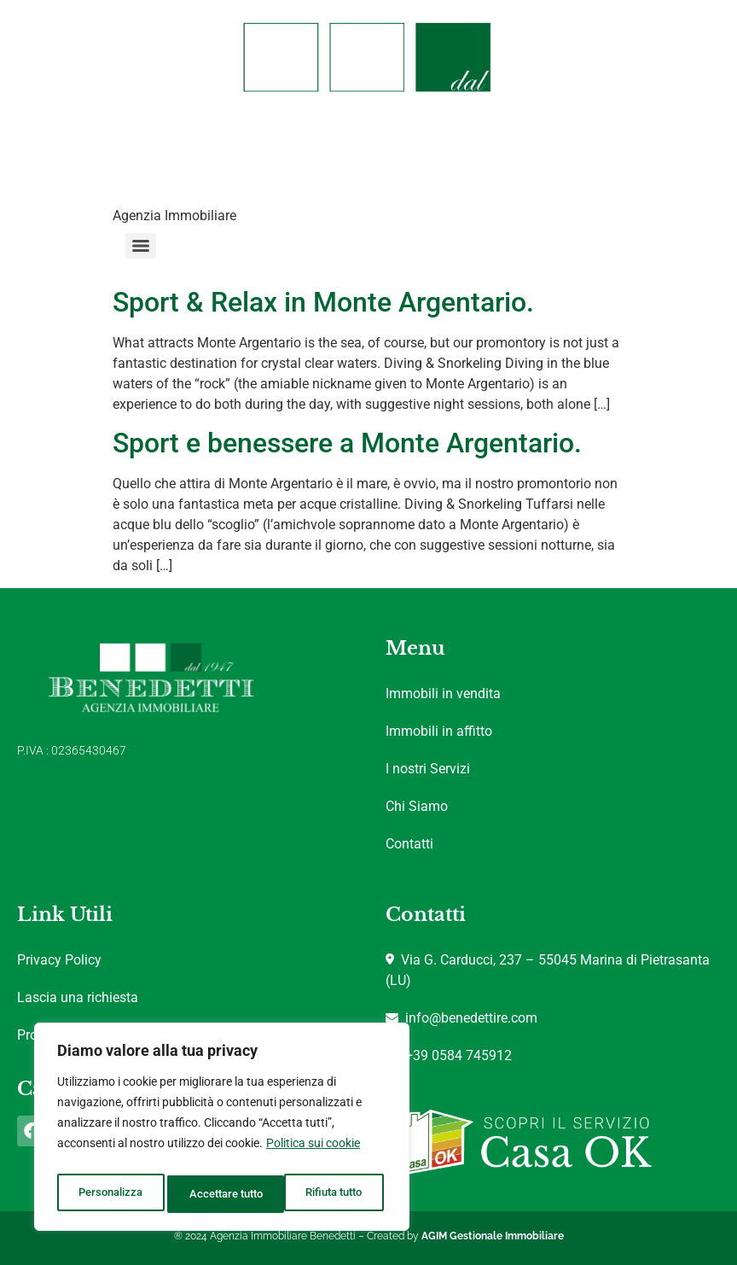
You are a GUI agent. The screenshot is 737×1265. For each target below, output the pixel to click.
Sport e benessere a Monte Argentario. (347, 443)
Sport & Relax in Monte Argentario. (323, 302)
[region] (221, 1131)
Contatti (409, 844)
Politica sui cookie (313, 1151)
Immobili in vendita (443, 693)
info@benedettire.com (461, 1018)
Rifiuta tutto (215, 1194)
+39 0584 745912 (449, 1055)
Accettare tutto (329, 1194)
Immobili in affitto (439, 731)
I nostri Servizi (428, 769)
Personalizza (108, 1194)
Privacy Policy (59, 960)
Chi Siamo (417, 806)
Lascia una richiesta (77, 997)
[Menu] (140, 246)
